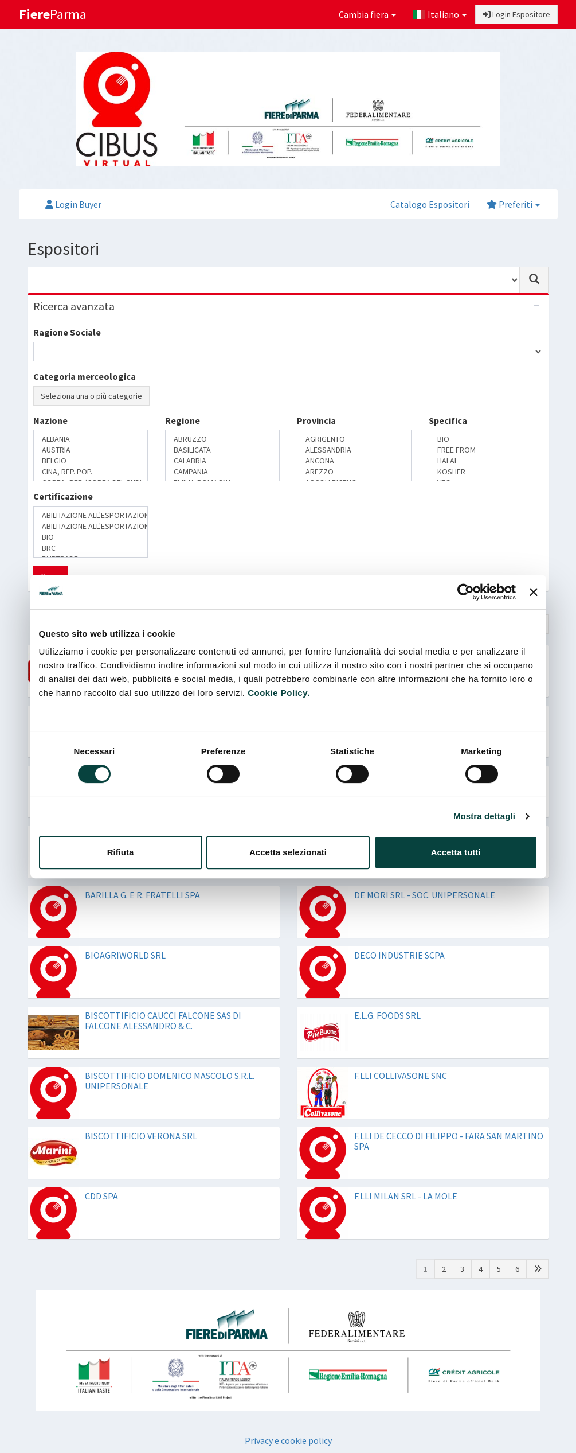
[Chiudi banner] (534, 592)
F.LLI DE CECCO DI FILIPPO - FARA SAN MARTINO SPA (448, 1141)
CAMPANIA (222, 471)
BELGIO (90, 460)
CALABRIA (222, 460)
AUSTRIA (90, 450)
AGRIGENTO (354, 439)
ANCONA (354, 460)
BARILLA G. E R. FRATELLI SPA (142, 895)
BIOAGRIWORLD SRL (125, 955)
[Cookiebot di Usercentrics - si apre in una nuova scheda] (466, 592)
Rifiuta (120, 852)
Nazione (50, 420)
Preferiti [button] (513, 204)
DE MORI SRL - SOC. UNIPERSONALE (424, 895)
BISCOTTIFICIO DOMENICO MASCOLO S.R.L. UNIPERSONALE (169, 1081)
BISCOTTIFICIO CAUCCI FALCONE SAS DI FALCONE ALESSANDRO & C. (163, 1020)
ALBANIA (90, 439)
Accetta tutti (456, 852)
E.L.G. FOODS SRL (387, 1015)
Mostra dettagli (484, 816)
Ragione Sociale (67, 332)
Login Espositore (516, 14)
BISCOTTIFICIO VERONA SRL (141, 1136)
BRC (90, 548)
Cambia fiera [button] (367, 14)
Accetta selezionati (288, 852)
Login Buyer (73, 204)
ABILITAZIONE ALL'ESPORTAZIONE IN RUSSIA (90, 526)
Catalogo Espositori (429, 204)
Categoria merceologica (84, 376)
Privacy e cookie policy (288, 1440)
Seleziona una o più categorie (91, 396)
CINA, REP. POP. (90, 471)
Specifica (448, 420)
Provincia (316, 420)
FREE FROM (486, 450)
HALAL (486, 460)
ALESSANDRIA (354, 450)
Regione (182, 420)
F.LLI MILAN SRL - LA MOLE (405, 1196)
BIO (486, 439)
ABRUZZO (222, 439)
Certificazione (63, 496)
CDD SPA (101, 1196)
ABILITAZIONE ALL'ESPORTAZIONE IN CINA (90, 515)
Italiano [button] (439, 14)
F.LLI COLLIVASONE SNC (400, 1075)
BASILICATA (222, 450)
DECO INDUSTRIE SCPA (399, 955)
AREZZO (354, 471)
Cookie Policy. (278, 693)
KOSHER (486, 471)
